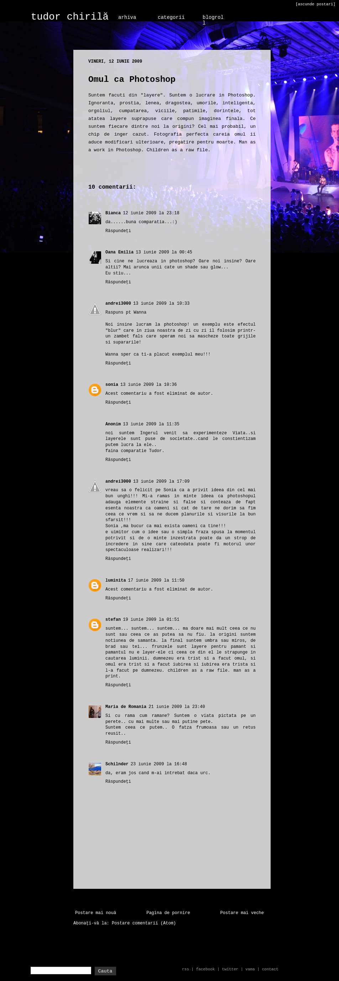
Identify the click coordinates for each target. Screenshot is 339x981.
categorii (171, 17)
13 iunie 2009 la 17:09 (161, 481)
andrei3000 (118, 303)
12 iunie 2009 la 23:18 (151, 213)
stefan (113, 619)
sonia (111, 384)
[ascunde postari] (315, 4)
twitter (230, 969)
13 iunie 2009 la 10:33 (161, 303)
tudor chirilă (70, 16)
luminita (115, 580)
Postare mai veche (242, 913)
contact (270, 969)
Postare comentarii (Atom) (144, 923)
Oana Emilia (119, 252)
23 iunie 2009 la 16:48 (159, 764)
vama (250, 969)
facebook (205, 969)
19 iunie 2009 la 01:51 (151, 619)
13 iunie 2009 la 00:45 (164, 252)
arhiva (127, 17)
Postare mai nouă (95, 913)
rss (185, 969)
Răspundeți (118, 231)
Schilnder (117, 764)
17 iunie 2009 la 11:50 (156, 580)
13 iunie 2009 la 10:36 (148, 384)
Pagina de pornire (168, 913)
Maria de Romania (125, 706)
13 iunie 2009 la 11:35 (151, 424)
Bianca (113, 213)
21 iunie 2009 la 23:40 (176, 706)
